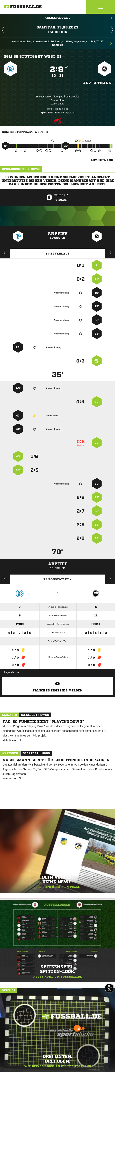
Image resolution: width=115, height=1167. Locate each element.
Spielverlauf (58, 253)
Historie (5, 578)
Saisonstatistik (57, 579)
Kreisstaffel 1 (78, 18)
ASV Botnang (97, 83)
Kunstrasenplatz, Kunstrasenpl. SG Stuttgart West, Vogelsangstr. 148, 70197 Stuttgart (62, 43)
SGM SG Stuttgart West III (32, 56)
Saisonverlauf (110, 578)
